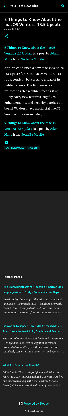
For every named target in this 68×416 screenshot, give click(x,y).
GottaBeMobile (15, 148)
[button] (6, 36)
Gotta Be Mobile (32, 59)
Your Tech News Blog (24, 5)
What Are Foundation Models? (21, 365)
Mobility (33, 148)
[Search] (63, 5)
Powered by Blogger (34, 403)
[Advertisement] (34, 230)
